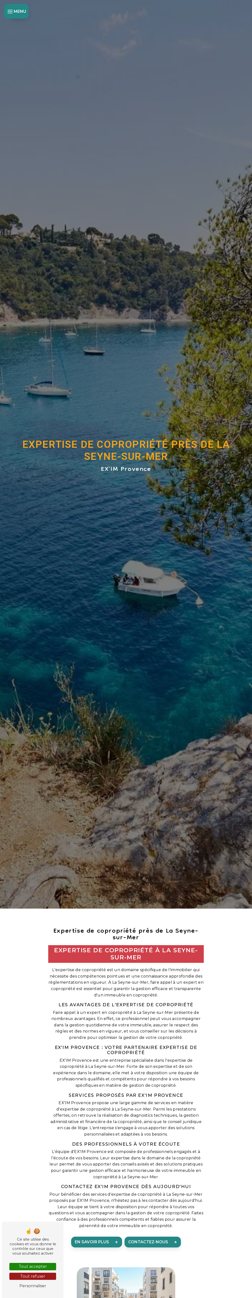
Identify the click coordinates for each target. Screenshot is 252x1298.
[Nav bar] (16, 11)
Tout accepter (33, 1266)
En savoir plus (98, 1242)
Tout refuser (32, 1276)
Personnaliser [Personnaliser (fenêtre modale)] (32, 1286)
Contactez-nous (154, 1242)
